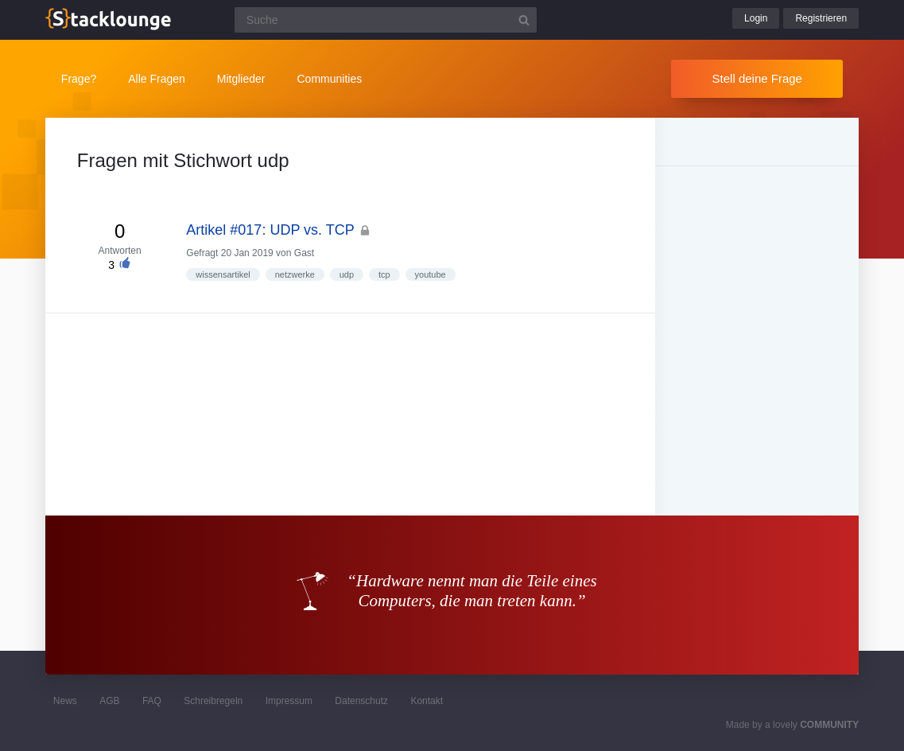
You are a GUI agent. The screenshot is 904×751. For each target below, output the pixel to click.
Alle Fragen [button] (156, 78)
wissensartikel (223, 274)
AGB (109, 700)
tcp (384, 274)
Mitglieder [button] (241, 78)
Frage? (78, 78)
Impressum (289, 700)
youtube (430, 274)
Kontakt (426, 700)
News (65, 700)
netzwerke (295, 274)
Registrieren (821, 18)
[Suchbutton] (524, 20)
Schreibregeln (213, 700)
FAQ (151, 700)
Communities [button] (330, 78)
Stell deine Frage (757, 78)
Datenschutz (361, 700)
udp (346, 274)
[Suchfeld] (386, 20)
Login (755, 18)
